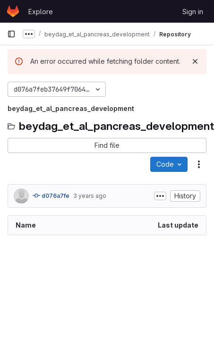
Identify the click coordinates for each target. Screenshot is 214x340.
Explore (40, 12)
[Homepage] (13, 11)
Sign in (192, 12)
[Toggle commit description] (160, 196)
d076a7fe (51, 195)
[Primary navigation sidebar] (11, 34)
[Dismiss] (195, 61)
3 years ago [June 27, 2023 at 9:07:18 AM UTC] (89, 195)
